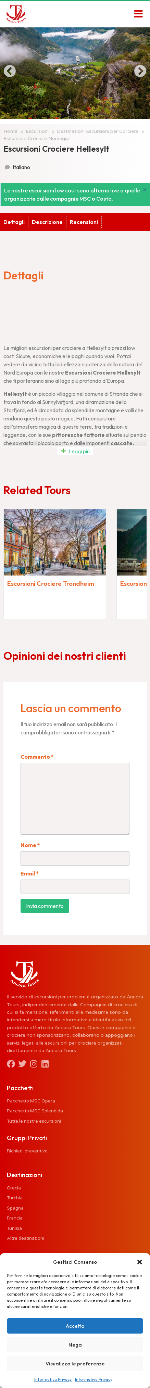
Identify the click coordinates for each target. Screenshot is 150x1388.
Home (10, 131)
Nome (30, 845)
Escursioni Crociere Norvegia (36, 138)
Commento (37, 756)
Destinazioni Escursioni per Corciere (97, 131)
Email (30, 873)
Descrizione (35, 221)
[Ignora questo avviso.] (145, 189)
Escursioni (37, 131)
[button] (139, 1262)
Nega (75, 1344)
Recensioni (72, 221)
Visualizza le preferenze (75, 1363)
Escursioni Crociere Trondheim (50, 584)
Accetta (75, 1326)
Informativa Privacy (53, 1379)
